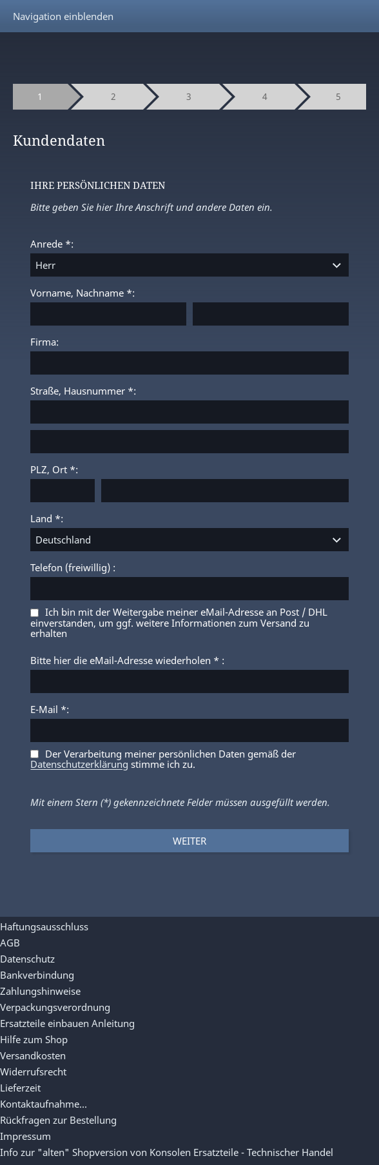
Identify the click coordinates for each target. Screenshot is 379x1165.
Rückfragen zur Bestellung (58, 1119)
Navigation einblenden (63, 16)
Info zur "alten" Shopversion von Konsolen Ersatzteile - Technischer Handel (166, 1152)
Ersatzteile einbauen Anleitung (67, 1023)
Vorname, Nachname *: (82, 292)
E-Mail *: (49, 709)
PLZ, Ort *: (54, 469)
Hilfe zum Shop (34, 1039)
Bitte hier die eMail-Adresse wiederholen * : (127, 660)
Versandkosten (33, 1055)
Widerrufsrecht (33, 1071)
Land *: (46, 518)
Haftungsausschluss (44, 926)
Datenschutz (27, 958)
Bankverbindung (37, 974)
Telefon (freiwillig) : (72, 567)
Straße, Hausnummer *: (83, 390)
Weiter (189, 840)
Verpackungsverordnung (55, 1007)
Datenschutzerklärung (79, 764)
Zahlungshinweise (40, 990)
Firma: (44, 341)
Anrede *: (51, 243)
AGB (10, 942)
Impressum (25, 1136)
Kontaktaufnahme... (43, 1103)
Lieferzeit (20, 1087)
